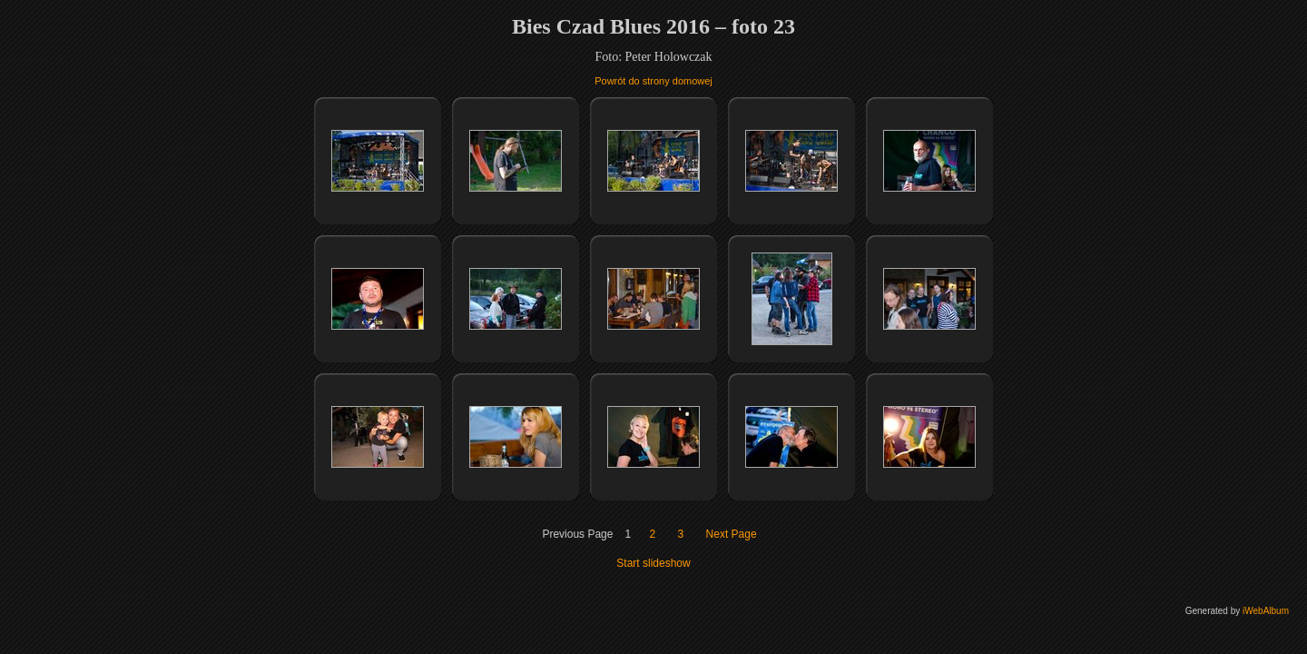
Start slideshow (653, 563)
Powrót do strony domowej (653, 80)
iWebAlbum (1266, 611)
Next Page (731, 534)
